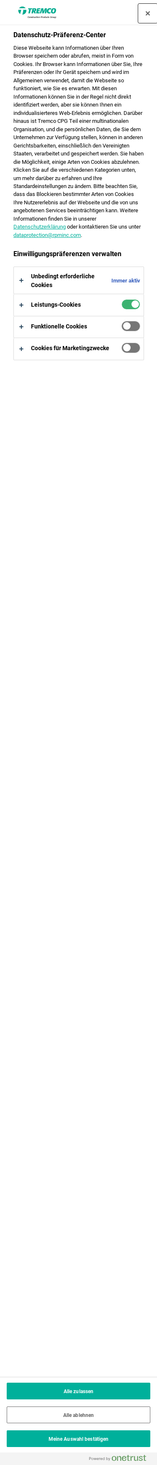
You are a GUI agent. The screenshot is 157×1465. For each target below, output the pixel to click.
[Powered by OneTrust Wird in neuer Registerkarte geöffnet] (121, 1460)
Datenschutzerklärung (39, 226)
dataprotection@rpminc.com (47, 235)
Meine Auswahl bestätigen (79, 1438)
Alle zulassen (79, 1391)
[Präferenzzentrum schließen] (148, 13)
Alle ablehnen (78, 1415)
